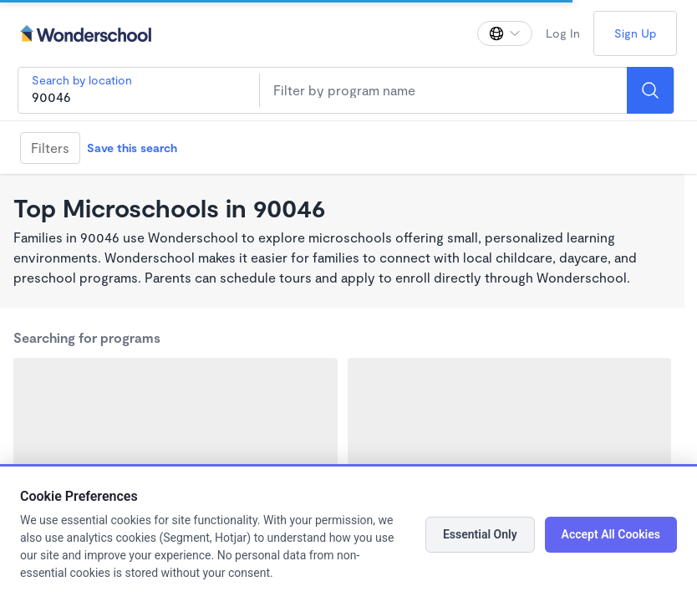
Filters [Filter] (50, 148)
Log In (563, 33)
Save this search (132, 147)
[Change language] (504, 33)
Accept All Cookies (611, 534)
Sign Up (635, 33)
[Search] (650, 90)
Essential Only (480, 534)
